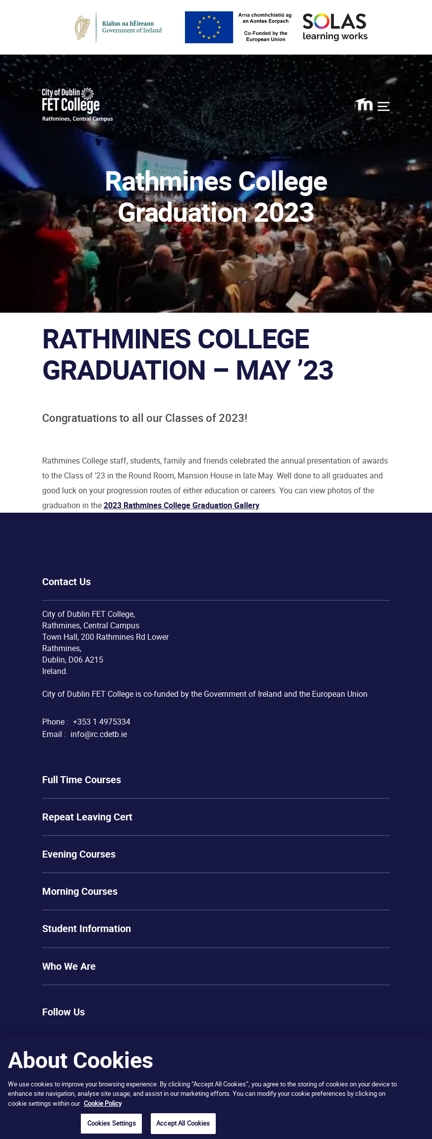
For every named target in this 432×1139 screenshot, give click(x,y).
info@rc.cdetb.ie (98, 734)
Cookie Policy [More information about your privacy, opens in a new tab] (103, 1103)
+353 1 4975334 (101, 721)
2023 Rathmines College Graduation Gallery (181, 505)
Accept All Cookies (183, 1123)
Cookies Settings (111, 1123)
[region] (216, 1087)
